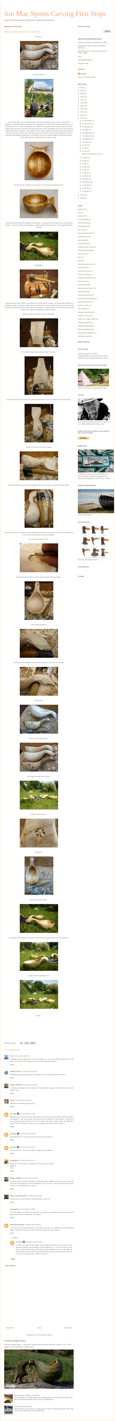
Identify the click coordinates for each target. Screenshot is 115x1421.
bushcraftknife (83, 226)
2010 (82, 195)
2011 (82, 118)
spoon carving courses (85, 288)
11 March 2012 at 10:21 (34, 1242)
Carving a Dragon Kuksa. (15, 1341)
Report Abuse (84, 342)
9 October (85, 130)
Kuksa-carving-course (85, 264)
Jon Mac (13, 1114)
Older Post (68, 1328)
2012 (82, 115)
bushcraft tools (83, 223)
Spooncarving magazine (86, 298)
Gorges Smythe (15, 1085)
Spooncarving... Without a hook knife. (27, 1395)
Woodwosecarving (17, 1225)
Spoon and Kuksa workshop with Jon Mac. (92, 42)
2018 (82, 97)
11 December (87, 121)
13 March (85, 179)
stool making (82, 309)
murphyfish (14, 1160)
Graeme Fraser (15, 1071)
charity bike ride (83, 237)
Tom (11, 1056)
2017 (82, 100)
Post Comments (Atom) (44, 1335)
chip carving (82, 240)
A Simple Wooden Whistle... (23, 1406)
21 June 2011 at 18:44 (27, 1209)
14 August (85, 142)
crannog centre (83, 243)
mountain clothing (84, 274)
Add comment (10, 1266)
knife (79, 257)
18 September (87, 136)
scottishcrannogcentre (85, 278)
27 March (85, 173)
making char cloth (84, 271)
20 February (86, 182)
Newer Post (10, 1328)
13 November (87, 124)
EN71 (80, 56)
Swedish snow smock (85, 312)
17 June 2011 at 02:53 (30, 1178)
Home (39, 1328)
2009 (82, 198)
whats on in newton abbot (86, 319)
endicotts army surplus (85, 247)
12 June (85, 151)
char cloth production (85, 233)
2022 (82, 88)
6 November (86, 127)
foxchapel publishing (85, 250)
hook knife (81, 254)
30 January (86, 185)
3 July (84, 148)
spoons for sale (83, 305)
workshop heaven (84, 336)
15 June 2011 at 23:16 (29, 1071)
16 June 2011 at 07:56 (27, 1134)
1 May (84, 164)
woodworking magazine (86, 333)
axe (79, 212)
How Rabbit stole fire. (85, 60)
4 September (87, 139)
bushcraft (81, 216)
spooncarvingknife (84, 302)
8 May (84, 161)
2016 (82, 103)
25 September (87, 133)
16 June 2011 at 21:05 (27, 1160)
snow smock (82, 281)
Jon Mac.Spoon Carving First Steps (55, 14)
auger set (81, 209)
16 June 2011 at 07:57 (27, 1147)
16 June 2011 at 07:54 (27, 1114)
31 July (85, 145)
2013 (82, 112)
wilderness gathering (85, 326)
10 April (85, 167)
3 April (84, 170)
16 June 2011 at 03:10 (24, 1100)
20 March (85, 176)
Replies (14, 1238)
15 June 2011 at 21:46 (21, 1056)
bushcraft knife (83, 219)
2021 (82, 91)
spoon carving (83, 285)
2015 (82, 106)
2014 (82, 109)
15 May (85, 158)
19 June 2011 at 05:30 (34, 1196)
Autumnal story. (83, 63)
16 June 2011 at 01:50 (30, 1085)
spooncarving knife (84, 295)
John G (12, 1100)
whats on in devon (84, 316)
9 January (85, 188)
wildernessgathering (85, 329)
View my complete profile (86, 77)
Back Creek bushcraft (18, 1196)
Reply (12, 1064)
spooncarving (82, 292)
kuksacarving (82, 267)
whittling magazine (84, 322)
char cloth (81, 230)
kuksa (80, 261)
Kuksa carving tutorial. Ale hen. (92, 154)
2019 (82, 94)
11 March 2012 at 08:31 (32, 1225)
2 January (85, 191)
